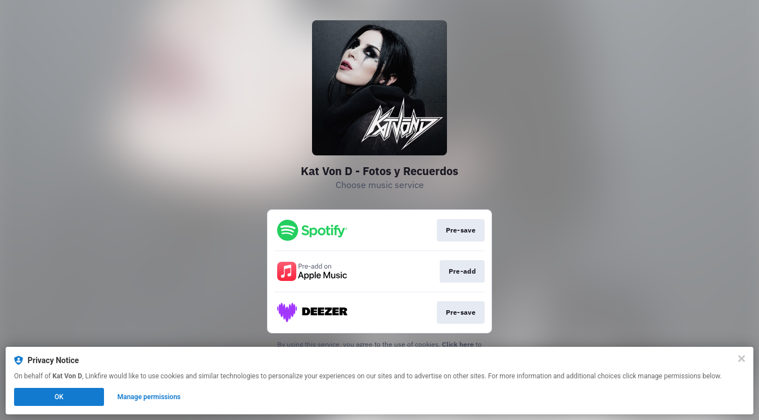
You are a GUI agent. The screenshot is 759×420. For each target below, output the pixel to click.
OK (59, 397)
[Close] (742, 359)
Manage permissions (149, 397)
